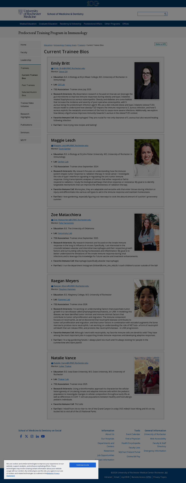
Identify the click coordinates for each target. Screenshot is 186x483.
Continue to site (82, 465)
